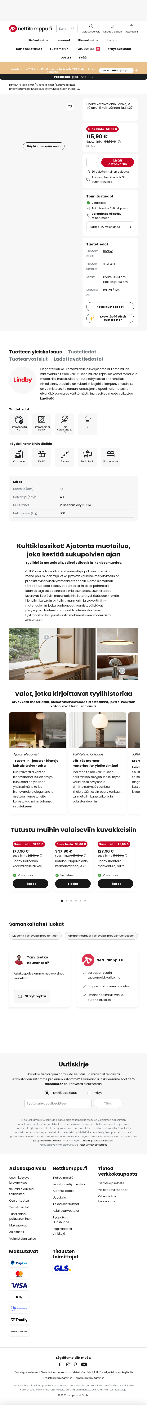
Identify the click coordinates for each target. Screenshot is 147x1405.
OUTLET (65, 45)
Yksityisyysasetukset (26, 1372)
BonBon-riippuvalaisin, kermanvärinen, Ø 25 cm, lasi (71, 891)
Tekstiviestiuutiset (66, 1204)
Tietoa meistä (63, 1177)
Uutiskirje (59, 1197)
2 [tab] (66, 925)
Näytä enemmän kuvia (43, 134)
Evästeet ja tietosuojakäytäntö (115, 1372)
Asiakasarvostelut (66, 1210)
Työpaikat (60, 1217)
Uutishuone (61, 1222)
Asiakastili (16, 1232)
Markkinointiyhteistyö (69, 1184)
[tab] (35, 339)
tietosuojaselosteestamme (97, 1140)
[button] (70, 94)
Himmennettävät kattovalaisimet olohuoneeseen (101, 960)
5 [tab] (80, 925)
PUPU (116, 58)
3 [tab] (71, 925)
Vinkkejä (59, 1233)
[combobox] (67, 16)
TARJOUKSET (88, 36)
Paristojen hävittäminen (58, 1378)
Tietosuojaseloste (111, 1183)
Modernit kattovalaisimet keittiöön (35, 960)
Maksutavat (18, 1225)
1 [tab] (62, 925)
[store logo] (30, 16)
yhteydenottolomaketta (47, 1140)
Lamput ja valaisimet (21, 72)
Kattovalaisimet (65, 72)
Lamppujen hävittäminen (89, 1378)
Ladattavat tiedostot (79, 347)
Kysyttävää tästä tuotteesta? (113, 305)
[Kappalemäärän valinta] (92, 149)
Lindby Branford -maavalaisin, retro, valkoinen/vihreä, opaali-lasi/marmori (113, 891)
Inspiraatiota (62, 1229)
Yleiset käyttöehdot (113, 1190)
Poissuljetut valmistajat (93, 1144)
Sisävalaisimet (45, 72)
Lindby (108, 238)
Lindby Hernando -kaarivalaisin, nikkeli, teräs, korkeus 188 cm (29, 891)
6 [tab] (85, 925)
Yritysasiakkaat (119, 36)
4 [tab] (76, 925)
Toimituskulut (19, 1207)
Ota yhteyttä (19, 1200)
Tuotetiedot (82, 339)
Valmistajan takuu (22, 1238)
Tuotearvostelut (28, 347)
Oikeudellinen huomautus (56, 1372)
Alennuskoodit (63, 1191)
